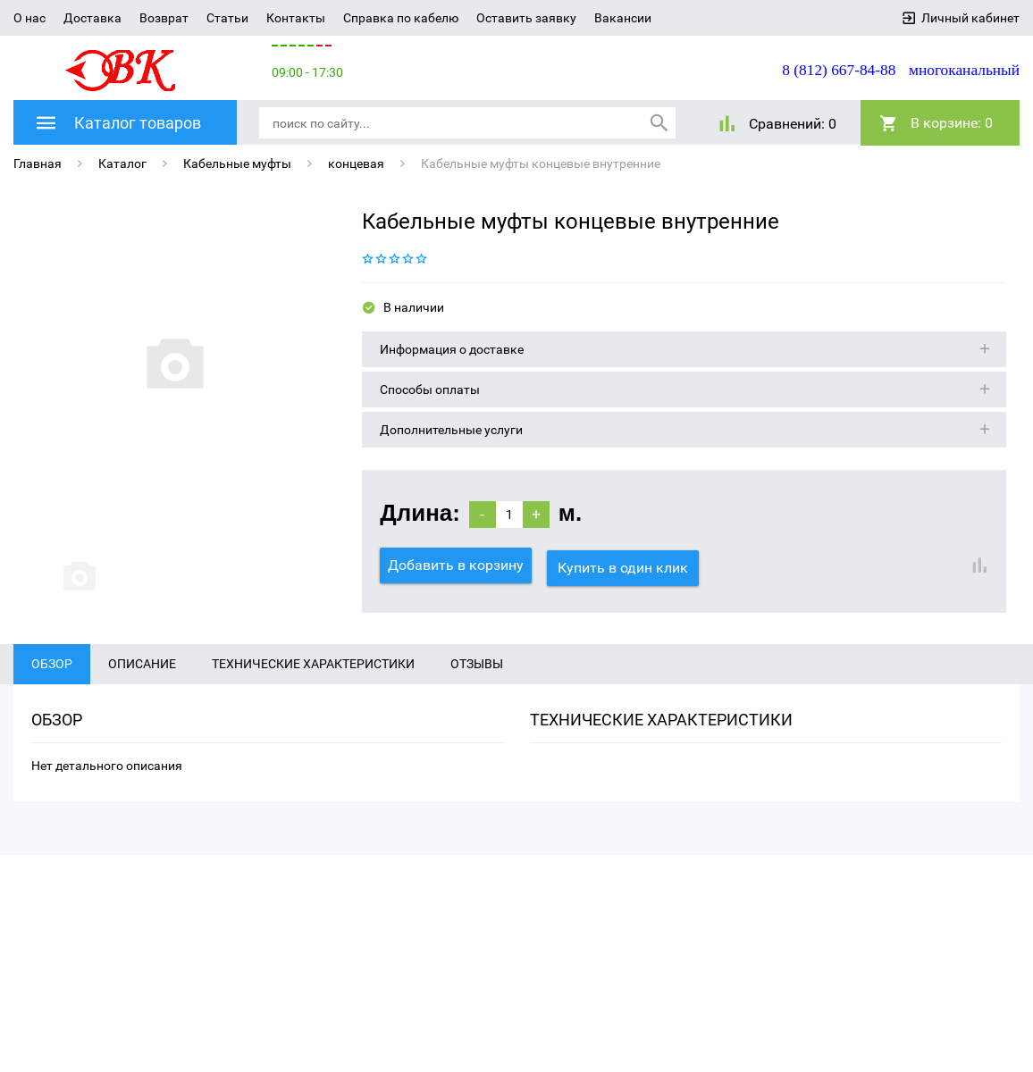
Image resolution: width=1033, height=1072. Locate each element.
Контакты (295, 18)
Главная (37, 162)
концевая (356, 162)
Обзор (51, 687)
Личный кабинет (970, 18)
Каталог (122, 162)
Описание (142, 687)
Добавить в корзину (456, 564)
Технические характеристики (313, 687)
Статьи (227, 18)
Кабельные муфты (237, 162)
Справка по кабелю (400, 18)
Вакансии (622, 18)
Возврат (164, 18)
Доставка (92, 18)
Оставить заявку (526, 18)
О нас (29, 18)
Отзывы (476, 687)
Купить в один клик (625, 564)
